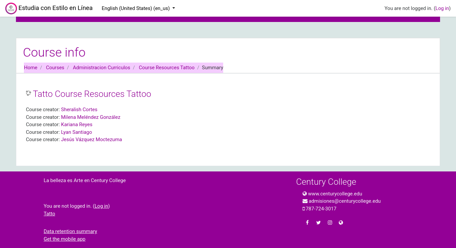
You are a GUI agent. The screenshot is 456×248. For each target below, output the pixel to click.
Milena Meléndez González (91, 117)
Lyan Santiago (76, 132)
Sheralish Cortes (79, 110)
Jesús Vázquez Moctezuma (91, 139)
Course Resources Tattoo (167, 68)
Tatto (49, 214)
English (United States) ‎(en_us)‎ (136, 8)
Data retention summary (70, 231)
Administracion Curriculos (102, 68)
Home (30, 68)
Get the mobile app (65, 239)
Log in (442, 8)
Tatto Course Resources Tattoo (92, 94)
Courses (55, 68)
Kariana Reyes (76, 124)
